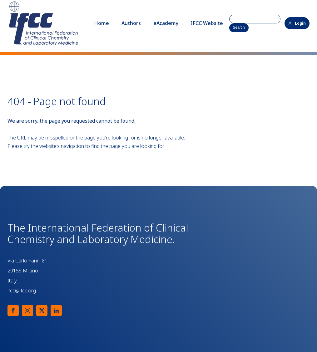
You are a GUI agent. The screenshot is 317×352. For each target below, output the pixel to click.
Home (101, 23)
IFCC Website (207, 23)
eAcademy (165, 23)
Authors (131, 23)
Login (297, 23)
